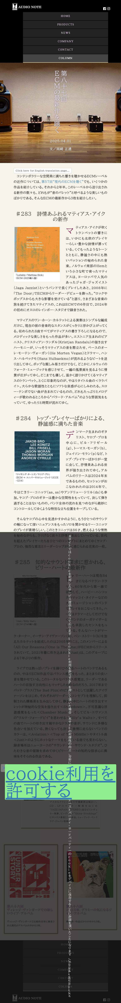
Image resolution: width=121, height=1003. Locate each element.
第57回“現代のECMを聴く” (62, 181)
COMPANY (66, 41)
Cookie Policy (69, 978)
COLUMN (65, 58)
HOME (65, 16)
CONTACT (65, 49)
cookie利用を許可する (60, 782)
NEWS (65, 32)
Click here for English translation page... (43, 171)
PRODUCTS (65, 24)
